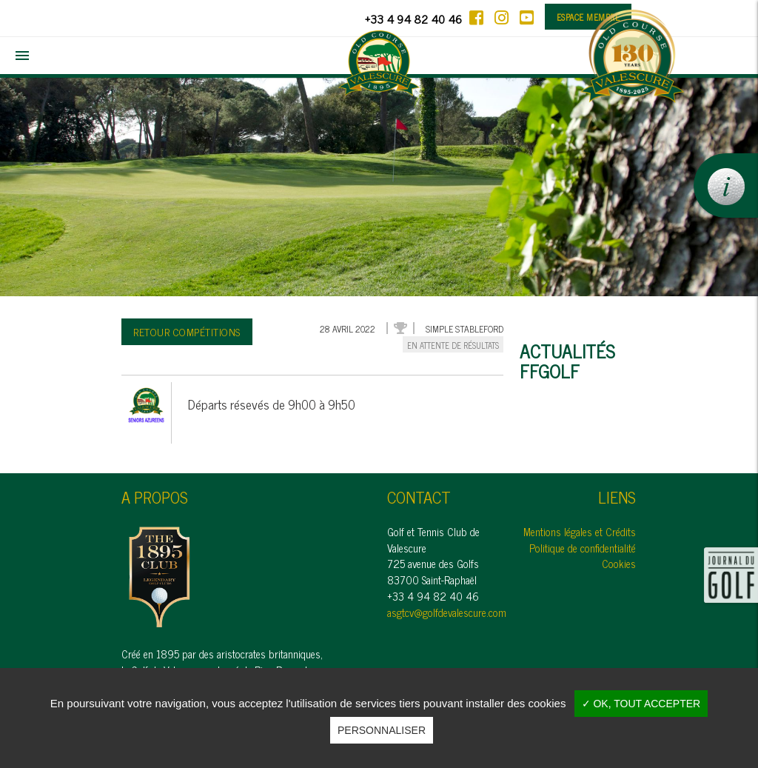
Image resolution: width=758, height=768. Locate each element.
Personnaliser (382, 730)
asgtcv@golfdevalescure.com (446, 612)
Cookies (619, 563)
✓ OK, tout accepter (641, 703)
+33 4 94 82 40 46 (413, 18)
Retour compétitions (187, 331)
